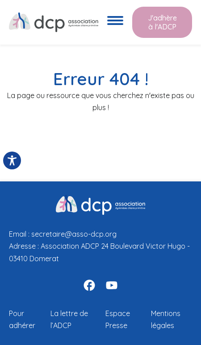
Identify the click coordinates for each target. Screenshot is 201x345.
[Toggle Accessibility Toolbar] (12, 160)
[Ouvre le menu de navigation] (115, 22)
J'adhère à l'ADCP (162, 22)
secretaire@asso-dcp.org (74, 234)
